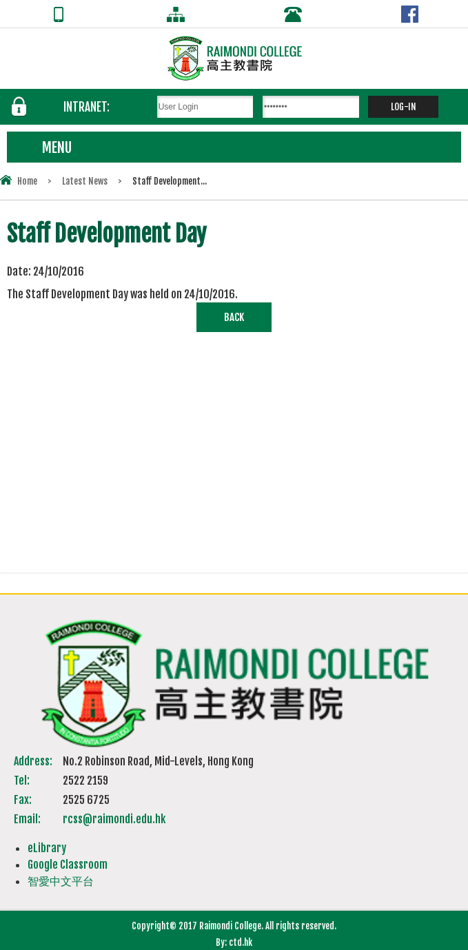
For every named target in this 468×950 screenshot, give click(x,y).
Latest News (85, 181)
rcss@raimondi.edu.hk (114, 819)
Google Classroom (68, 864)
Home (27, 181)
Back (234, 317)
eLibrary (47, 848)
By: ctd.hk (234, 942)
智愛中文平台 (61, 881)
